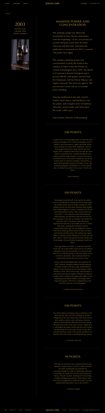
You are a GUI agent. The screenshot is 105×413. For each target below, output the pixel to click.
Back (9, 13)
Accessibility (28, 410)
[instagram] (5, 410)
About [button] (25, 3)
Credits (20, 410)
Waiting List (95, 3)
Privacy (64, 410)
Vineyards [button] (16, 3)
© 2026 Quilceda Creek (91, 410)
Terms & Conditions (74, 410)
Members (84, 3)
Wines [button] (7, 3)
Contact (12, 410)
